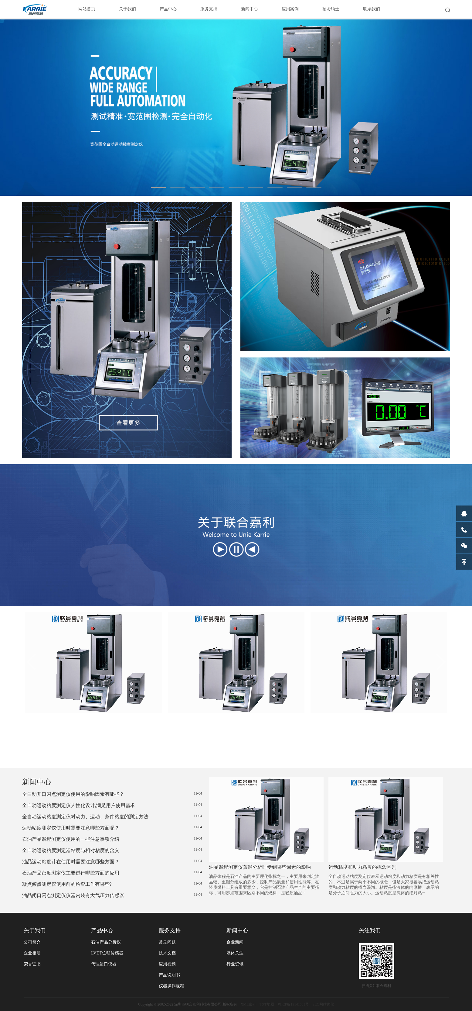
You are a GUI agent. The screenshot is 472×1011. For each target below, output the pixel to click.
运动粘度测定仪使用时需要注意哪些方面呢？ (112, 827)
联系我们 (371, 9)
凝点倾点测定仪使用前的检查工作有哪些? (112, 884)
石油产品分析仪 (106, 942)
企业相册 (32, 953)
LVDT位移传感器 (107, 953)
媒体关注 (234, 953)
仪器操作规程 (171, 986)
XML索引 (248, 1004)
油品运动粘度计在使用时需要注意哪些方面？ (112, 861)
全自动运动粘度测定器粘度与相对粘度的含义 (112, 850)
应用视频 (167, 964)
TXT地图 (267, 1004)
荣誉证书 (32, 964)
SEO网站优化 (323, 1004)
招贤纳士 (330, 9)
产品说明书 (169, 975)
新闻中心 (249, 9)
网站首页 (86, 9)
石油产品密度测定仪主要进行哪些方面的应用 (112, 872)
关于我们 (127, 9)
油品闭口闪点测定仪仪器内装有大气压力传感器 (112, 895)
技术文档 (167, 953)
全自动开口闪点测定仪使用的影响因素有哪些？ (112, 794)
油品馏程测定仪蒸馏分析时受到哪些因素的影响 (260, 867)
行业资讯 (234, 964)
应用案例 (290, 9)
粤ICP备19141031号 (293, 1004)
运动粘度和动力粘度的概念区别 (362, 867)
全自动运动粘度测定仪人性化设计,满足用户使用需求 (112, 805)
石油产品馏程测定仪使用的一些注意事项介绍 (112, 839)
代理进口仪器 (104, 964)
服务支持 (208, 9)
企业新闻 (234, 942)
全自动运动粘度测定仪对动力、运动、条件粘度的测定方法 (112, 816)
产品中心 (168, 9)
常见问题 (167, 942)
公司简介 (32, 942)
